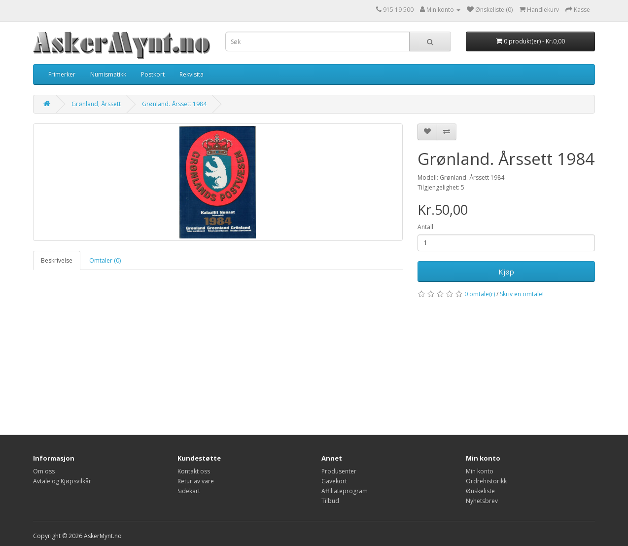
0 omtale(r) (479, 294)
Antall (425, 227)
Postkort (153, 74)
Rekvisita (191, 74)
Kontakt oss (193, 471)
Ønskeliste (480, 491)
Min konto (479, 471)
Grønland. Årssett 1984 (174, 104)
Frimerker (61, 74)
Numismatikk (108, 74)
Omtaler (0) (105, 260)
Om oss (44, 471)
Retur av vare (195, 481)
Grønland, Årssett (96, 104)
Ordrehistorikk (486, 481)
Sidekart (188, 491)
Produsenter (338, 471)
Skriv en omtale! (522, 294)
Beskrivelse (56, 260)
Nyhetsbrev (482, 501)
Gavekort (334, 481)
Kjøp (506, 271)
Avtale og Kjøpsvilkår (62, 481)
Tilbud (330, 501)
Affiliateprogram (344, 491)
